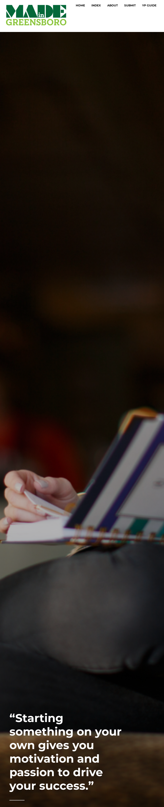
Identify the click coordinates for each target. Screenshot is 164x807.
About (112, 5)
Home (80, 5)
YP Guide (149, 5)
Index (96, 5)
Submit (130, 5)
